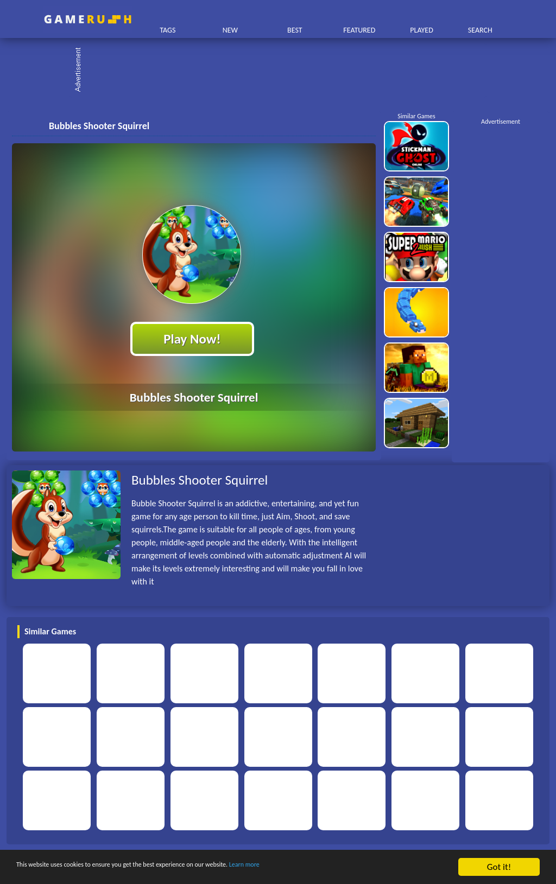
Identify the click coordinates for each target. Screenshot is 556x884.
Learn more (339, 867)
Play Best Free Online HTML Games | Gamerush (87, 19)
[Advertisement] (283, 70)
